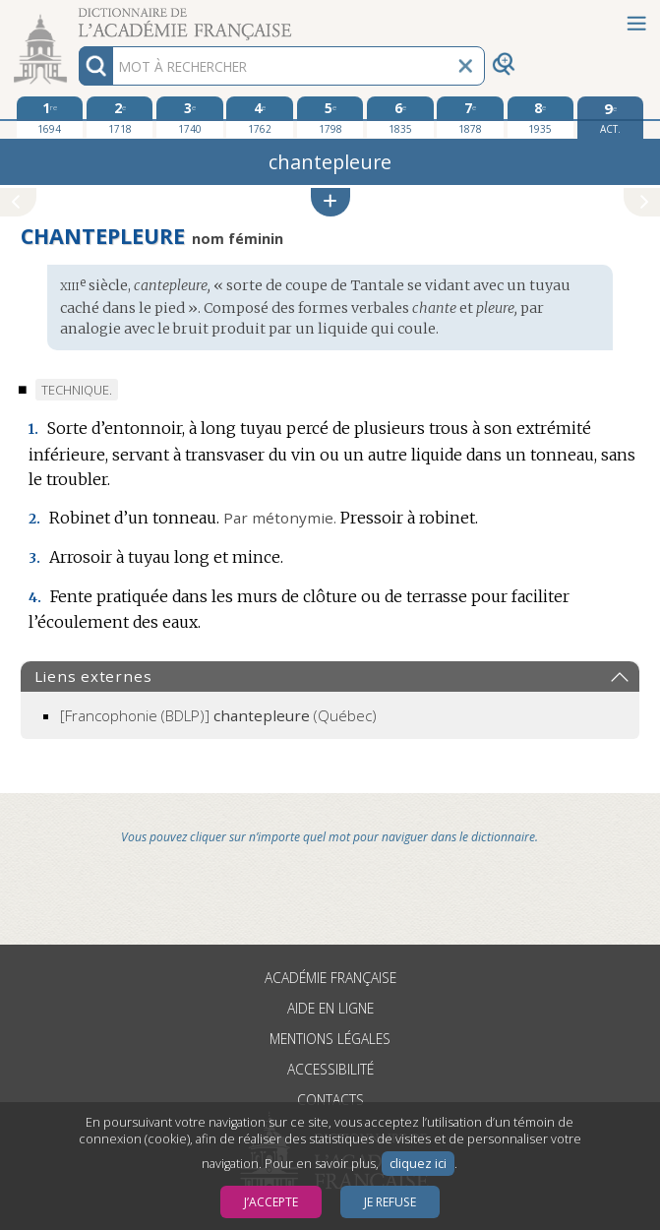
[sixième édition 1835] (400, 117)
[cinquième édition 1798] (330, 117)
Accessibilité (330, 1069)
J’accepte (271, 1202)
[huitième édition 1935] (541, 117)
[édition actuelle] (610, 117)
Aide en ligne (330, 1008)
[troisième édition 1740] (189, 117)
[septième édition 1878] (470, 117)
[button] (330, 202)
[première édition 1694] (50, 117)
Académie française (330, 977)
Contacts (330, 1099)
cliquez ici (418, 1163)
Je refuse (390, 1202)
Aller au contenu (77, 17)
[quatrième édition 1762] (259, 117)
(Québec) (218, 715)
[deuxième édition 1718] (120, 117)
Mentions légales (330, 1038)
